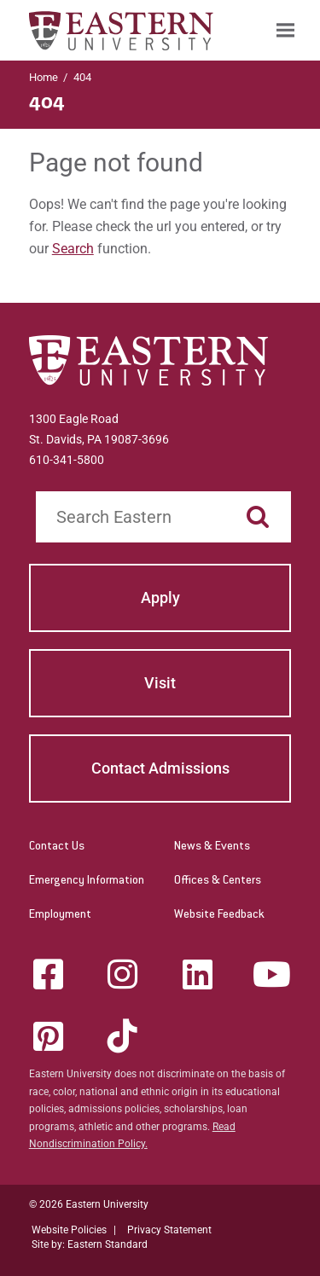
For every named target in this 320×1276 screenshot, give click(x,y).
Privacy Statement (169, 1230)
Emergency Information (86, 881)
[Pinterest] (48, 1036)
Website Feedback (219, 915)
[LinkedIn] (197, 974)
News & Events (212, 847)
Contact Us (56, 847)
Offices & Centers (217, 881)
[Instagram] (123, 974)
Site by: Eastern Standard (90, 1244)
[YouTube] (272, 974)
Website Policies (69, 1230)
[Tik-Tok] (123, 1036)
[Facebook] (48, 974)
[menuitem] (285, 30)
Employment (60, 915)
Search (73, 249)
